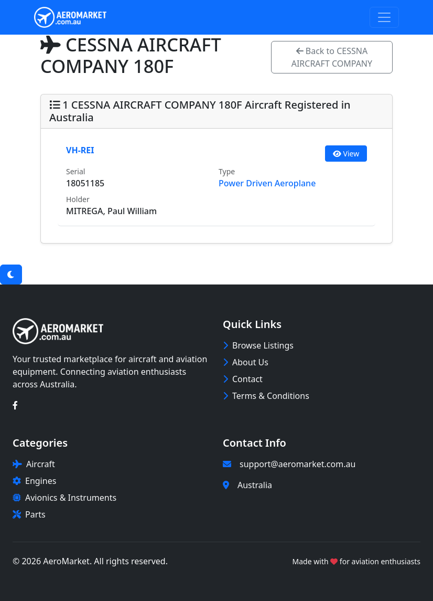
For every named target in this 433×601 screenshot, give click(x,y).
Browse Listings (258, 345)
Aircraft (34, 464)
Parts (29, 514)
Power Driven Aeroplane (267, 183)
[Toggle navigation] (384, 17)
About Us (245, 362)
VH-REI (80, 150)
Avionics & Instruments (64, 497)
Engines (34, 481)
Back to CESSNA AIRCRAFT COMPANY (331, 57)
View (346, 154)
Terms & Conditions (266, 396)
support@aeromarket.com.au (297, 464)
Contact (243, 379)
